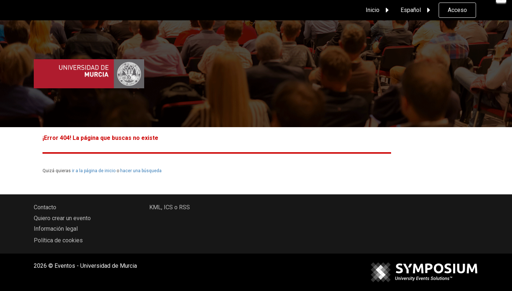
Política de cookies (58, 240)
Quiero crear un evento (62, 218)
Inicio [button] (378, 10)
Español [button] (416, 10)
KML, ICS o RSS (169, 207)
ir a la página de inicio (93, 170)
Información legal (56, 228)
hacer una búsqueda (141, 170)
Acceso (457, 10)
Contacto (45, 207)
